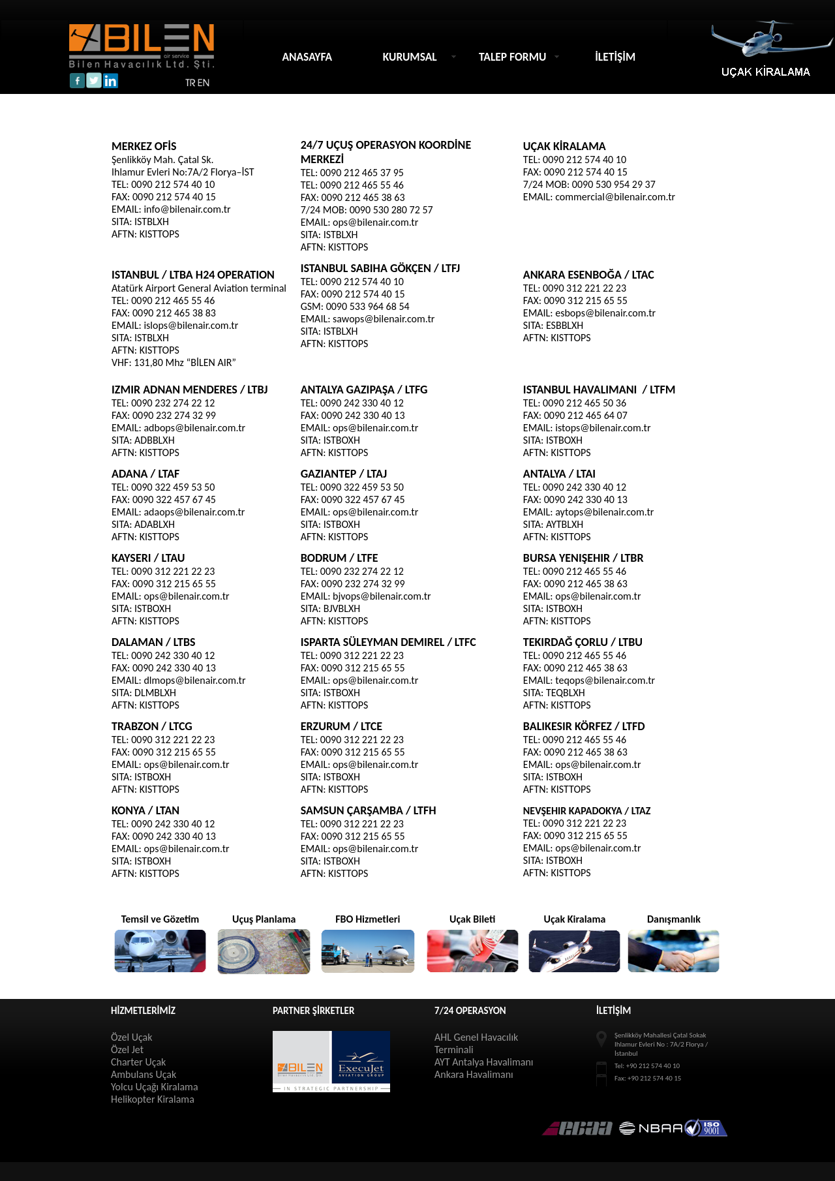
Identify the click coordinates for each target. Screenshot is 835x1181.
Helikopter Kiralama (152, 1099)
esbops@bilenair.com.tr (605, 313)
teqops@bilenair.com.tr (605, 680)
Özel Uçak (132, 1037)
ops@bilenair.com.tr (375, 222)
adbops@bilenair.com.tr (194, 428)
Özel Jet (127, 1049)
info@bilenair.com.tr (187, 209)
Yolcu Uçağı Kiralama (154, 1087)
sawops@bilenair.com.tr (383, 319)
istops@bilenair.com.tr (602, 428)
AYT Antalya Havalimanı (483, 1062)
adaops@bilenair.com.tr (194, 512)
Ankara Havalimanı (473, 1074)
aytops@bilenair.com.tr (604, 512)
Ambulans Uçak (143, 1074)
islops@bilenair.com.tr (191, 325)
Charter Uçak (138, 1062)
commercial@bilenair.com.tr (615, 197)
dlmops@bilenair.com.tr (194, 680)
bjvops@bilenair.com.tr (382, 596)
